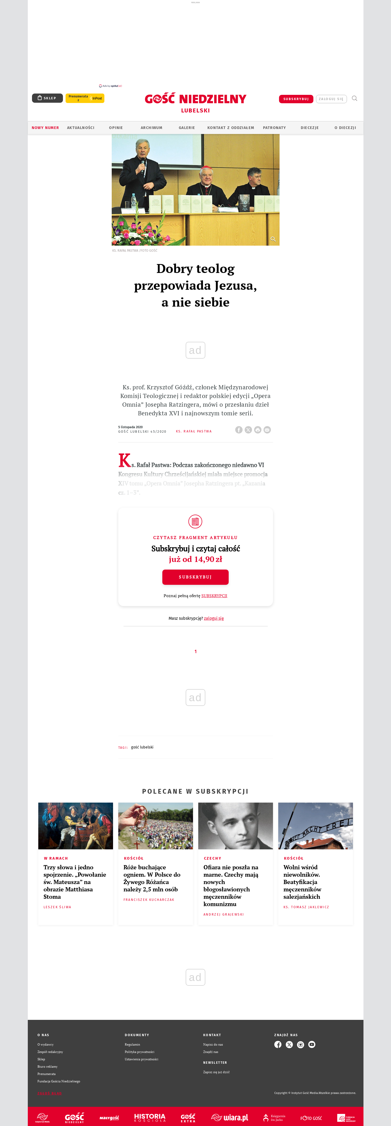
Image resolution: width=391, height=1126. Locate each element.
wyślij (268, 425)
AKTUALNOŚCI (80, 124)
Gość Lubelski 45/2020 (142, 429)
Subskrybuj (195, 574)
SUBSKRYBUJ (296, 96)
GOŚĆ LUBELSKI (142, 744)
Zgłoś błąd (50, 1090)
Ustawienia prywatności (141, 1056)
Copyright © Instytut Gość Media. (296, 1090)
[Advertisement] (195, 44)
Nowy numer (45, 124)
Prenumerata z (78, 95)
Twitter (249, 425)
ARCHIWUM (151, 124)
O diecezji (345, 124)
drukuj (259, 425)
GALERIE (187, 124)
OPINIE (116, 124)
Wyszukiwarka (354, 95)
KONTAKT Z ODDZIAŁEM (230, 124)
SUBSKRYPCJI (214, 593)
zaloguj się (331, 96)
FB (240, 425)
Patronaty (274, 124)
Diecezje (310, 124)
